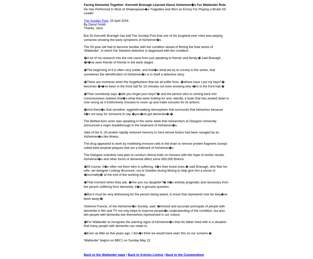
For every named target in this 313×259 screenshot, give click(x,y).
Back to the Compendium (185, 255)
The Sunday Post (96, 21)
